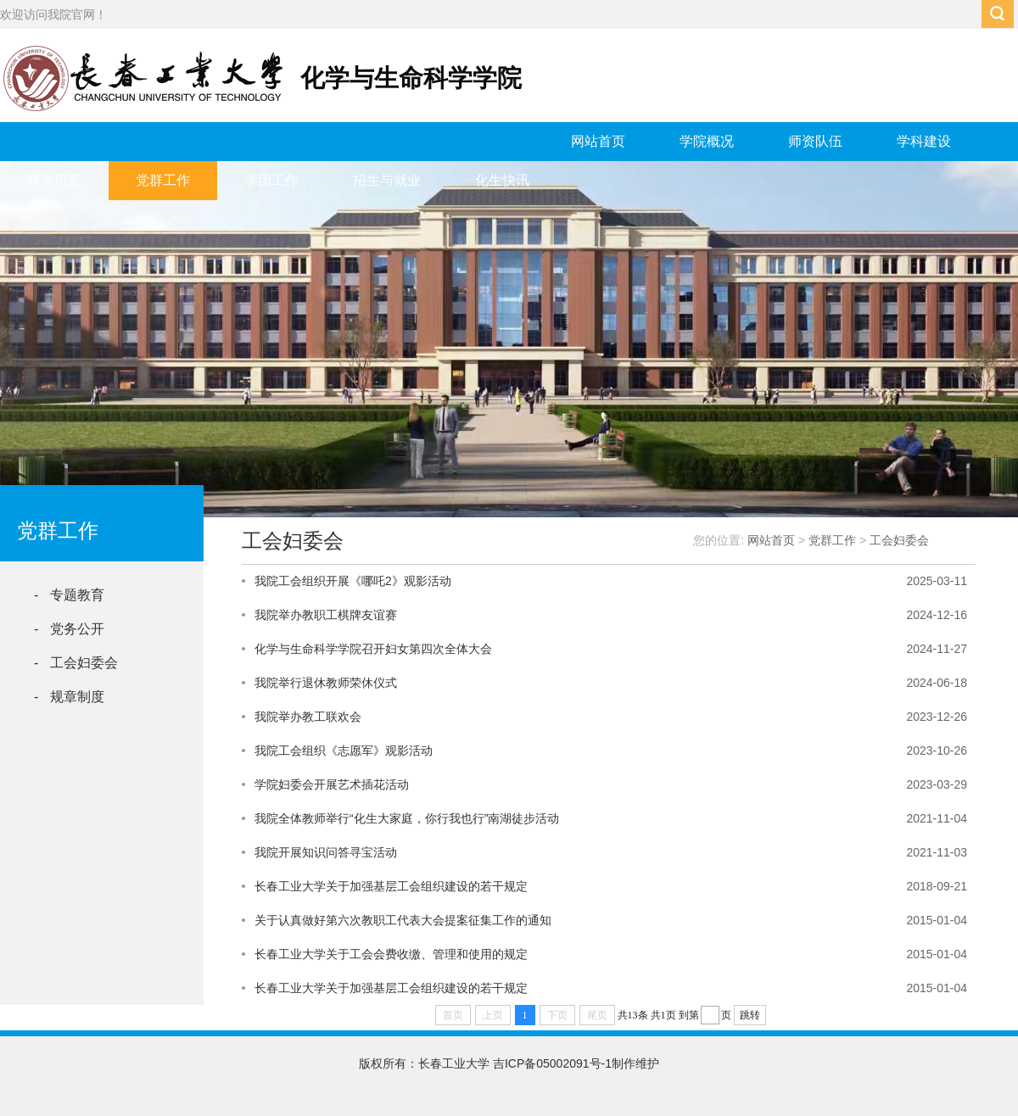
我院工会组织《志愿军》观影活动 (344, 750)
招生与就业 (387, 180)
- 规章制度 (69, 696)
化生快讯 (502, 180)
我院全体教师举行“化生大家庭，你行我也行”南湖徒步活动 (407, 818)
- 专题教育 (69, 595)
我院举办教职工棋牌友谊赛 (326, 615)
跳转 (750, 1015)
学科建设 (924, 141)
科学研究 (54, 180)
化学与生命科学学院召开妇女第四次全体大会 (373, 649)
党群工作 (163, 180)
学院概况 (707, 141)
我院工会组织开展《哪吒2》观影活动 (353, 581)
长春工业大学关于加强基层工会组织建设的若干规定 (391, 886)
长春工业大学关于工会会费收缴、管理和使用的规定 (391, 954)
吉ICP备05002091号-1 (552, 1063)
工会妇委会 (899, 540)
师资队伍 (815, 141)
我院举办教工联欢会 (308, 716)
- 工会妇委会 (76, 663)
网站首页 (598, 141)
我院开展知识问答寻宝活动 (326, 852)
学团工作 (271, 180)
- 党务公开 (69, 629)
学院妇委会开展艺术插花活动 (332, 784)
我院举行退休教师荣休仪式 (326, 682)
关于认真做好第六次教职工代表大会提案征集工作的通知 (403, 920)
